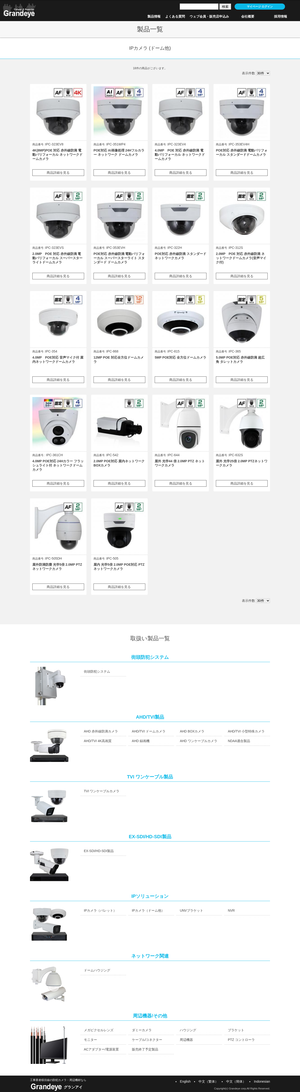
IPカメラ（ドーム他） (148, 910)
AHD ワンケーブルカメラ (198, 741)
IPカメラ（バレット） (100, 910)
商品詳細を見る (58, 172)
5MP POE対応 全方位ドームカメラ (180, 357)
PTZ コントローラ (241, 1040)
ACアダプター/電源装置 (101, 1049)
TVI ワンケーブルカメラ (102, 791)
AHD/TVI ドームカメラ (148, 731)
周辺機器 (186, 1040)
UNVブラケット (191, 910)
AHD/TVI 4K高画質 (98, 741)
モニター (90, 1040)
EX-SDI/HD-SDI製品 (99, 851)
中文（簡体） (236, 1081)
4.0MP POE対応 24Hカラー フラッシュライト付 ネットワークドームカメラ (58, 465)
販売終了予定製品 (145, 1049)
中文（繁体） (208, 1081)
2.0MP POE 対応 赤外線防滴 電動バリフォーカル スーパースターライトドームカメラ (57, 258)
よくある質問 (175, 16)
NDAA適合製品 (239, 741)
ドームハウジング (97, 970)
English (185, 1081)
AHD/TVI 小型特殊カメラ (246, 731)
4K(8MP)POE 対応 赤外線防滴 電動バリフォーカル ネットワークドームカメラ (57, 154)
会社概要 (247, 16)
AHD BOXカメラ (192, 731)
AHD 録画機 (141, 741)
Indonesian (262, 1081)
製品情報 (154, 16)
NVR (231, 910)
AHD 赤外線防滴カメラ (101, 731)
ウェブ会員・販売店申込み (209, 16)
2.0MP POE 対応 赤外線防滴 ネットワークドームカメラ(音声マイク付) (241, 258)
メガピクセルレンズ (98, 1030)
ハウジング (188, 1030)
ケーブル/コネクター (147, 1040)
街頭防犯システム (97, 671)
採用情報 (280, 16)
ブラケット (236, 1030)
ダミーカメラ (142, 1030)
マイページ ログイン (260, 6)
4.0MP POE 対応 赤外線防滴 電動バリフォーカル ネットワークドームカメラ (180, 154)
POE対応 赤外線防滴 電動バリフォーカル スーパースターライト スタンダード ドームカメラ (119, 258)
